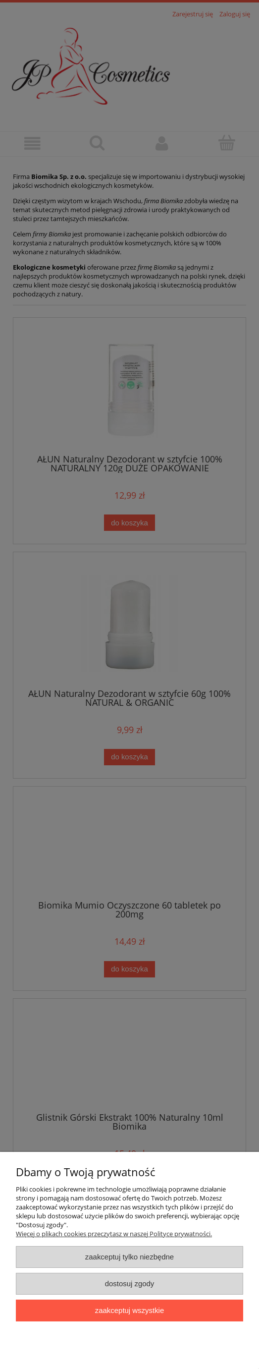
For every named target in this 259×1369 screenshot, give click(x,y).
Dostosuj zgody (130, 1283)
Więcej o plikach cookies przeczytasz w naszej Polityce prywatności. (114, 1233)
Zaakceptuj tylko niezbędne (129, 1257)
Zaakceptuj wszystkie (129, 1310)
